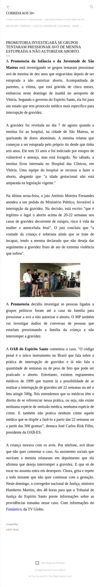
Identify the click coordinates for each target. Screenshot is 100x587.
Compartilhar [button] (12, 524)
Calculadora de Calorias (51, 26)
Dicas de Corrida (18, 26)
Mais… (77, 26)
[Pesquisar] (91, 6)
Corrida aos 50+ (20, 13)
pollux (62, 570)
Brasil (16, 529)
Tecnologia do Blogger (50, 563)
